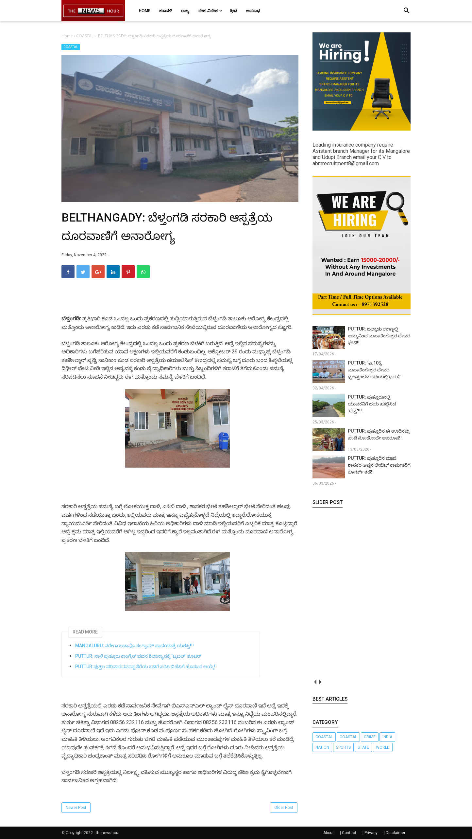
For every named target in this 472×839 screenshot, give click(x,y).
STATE (363, 747)
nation (322, 747)
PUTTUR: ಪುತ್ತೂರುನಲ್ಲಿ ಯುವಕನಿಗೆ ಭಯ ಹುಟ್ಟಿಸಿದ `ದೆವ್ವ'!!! (372, 403)
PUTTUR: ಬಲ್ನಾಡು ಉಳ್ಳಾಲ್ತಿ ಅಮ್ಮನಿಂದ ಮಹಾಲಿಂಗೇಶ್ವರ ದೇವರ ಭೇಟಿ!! (379, 335)
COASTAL (70, 47)
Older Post (283, 807)
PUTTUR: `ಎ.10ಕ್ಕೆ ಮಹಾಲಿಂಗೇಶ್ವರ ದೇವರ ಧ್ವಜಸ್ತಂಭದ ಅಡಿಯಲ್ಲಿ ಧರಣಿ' (374, 369)
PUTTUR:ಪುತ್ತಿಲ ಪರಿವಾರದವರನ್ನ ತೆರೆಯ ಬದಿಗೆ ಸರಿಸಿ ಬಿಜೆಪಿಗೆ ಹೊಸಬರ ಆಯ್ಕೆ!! (146, 666)
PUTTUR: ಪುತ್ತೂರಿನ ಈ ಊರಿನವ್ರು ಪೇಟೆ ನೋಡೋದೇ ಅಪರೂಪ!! (379, 434)
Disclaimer (395, 832)
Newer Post (76, 807)
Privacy (371, 832)
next (319, 682)
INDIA (387, 737)
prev (314, 682)
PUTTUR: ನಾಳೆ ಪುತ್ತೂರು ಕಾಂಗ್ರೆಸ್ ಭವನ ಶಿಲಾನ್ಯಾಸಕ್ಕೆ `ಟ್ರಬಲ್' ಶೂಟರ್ (138, 656)
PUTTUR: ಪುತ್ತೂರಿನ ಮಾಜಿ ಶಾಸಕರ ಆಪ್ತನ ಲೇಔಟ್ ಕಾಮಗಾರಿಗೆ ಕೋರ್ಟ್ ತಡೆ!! (379, 464)
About (328, 832)
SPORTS (343, 747)
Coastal (324, 737)
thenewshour (108, 832)
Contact (349, 832)
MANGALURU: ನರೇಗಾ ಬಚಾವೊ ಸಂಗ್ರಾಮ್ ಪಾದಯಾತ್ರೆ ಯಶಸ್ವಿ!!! (134, 645)
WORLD (383, 747)
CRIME (370, 737)
